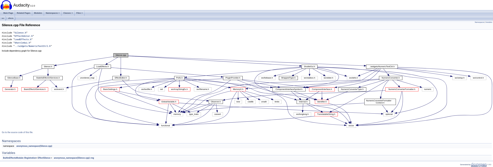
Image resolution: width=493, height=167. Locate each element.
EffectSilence (44, 158)
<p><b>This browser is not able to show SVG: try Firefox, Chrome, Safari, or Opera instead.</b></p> (247, 90)
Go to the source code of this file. (17, 132)
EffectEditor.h (24, 36)
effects (10, 18)
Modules (38, 13)
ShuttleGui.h (22, 42)
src (3, 18)
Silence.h (20, 32)
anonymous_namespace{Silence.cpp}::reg (74, 158)
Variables (489, 22)
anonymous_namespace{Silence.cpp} (34, 146)
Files (79, 13)
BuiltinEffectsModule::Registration (19, 158)
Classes (68, 13)
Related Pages (23, 13)
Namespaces (53, 13)
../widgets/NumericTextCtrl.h (32, 46)
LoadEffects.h (23, 39)
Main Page (8, 13)
